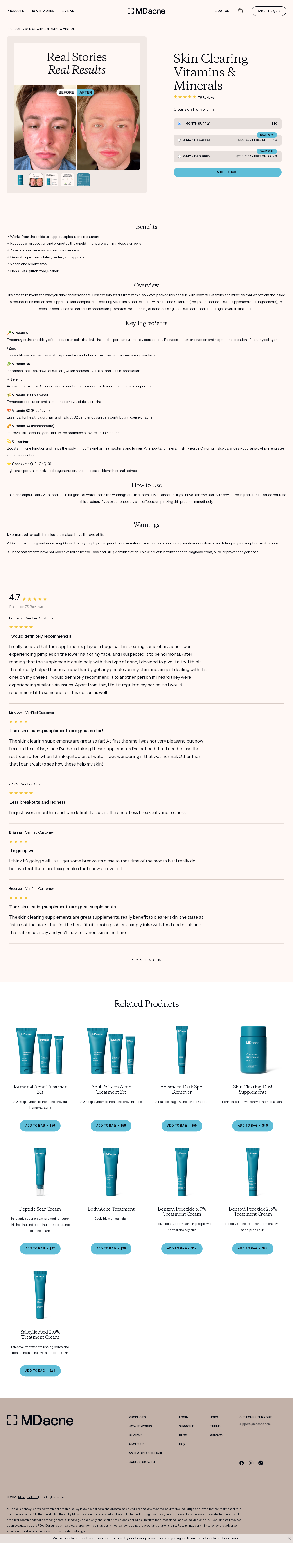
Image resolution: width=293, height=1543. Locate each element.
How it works (42, 11)
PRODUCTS (137, 1417)
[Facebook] (241, 1462)
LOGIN (183, 1417)
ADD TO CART (228, 172)
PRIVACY (216, 1435)
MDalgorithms (28, 1497)
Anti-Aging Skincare (146, 1453)
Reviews (67, 11)
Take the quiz (269, 11)
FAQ (182, 1444)
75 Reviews (206, 97)
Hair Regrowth (142, 1462)
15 (159, 961)
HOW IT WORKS (140, 1426)
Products (15, 11)
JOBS (214, 1417)
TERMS (215, 1426)
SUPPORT (186, 1426)
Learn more (231, 1538)
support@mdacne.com (255, 1424)
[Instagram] (251, 1462)
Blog (183, 1435)
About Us (221, 11)
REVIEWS (135, 1435)
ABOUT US (136, 1444)
